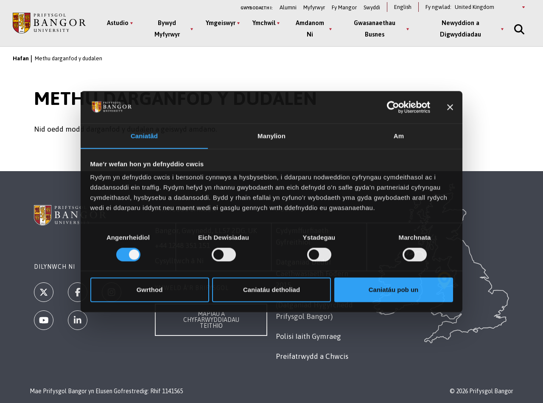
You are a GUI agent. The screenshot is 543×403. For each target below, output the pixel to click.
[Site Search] (518, 29)
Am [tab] (399, 135)
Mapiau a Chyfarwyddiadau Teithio (211, 319)
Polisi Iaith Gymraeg (308, 336)
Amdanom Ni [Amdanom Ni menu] (310, 28)
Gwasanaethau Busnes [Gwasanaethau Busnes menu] (374, 28)
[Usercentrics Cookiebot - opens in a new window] (393, 107)
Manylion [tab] (271, 135)
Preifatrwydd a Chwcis (312, 356)
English (402, 7)
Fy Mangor (344, 7)
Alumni (288, 7)
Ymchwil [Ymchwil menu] (263, 22)
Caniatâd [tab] (144, 135)
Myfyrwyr (314, 7)
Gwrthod (150, 289)
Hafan (21, 58)
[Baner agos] (450, 107)
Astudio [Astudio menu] (118, 22)
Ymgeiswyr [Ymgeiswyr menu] (220, 22)
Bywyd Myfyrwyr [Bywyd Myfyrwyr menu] (167, 28)
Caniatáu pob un (394, 289)
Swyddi (372, 7)
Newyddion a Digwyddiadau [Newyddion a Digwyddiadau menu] (460, 28)
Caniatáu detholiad (271, 289)
